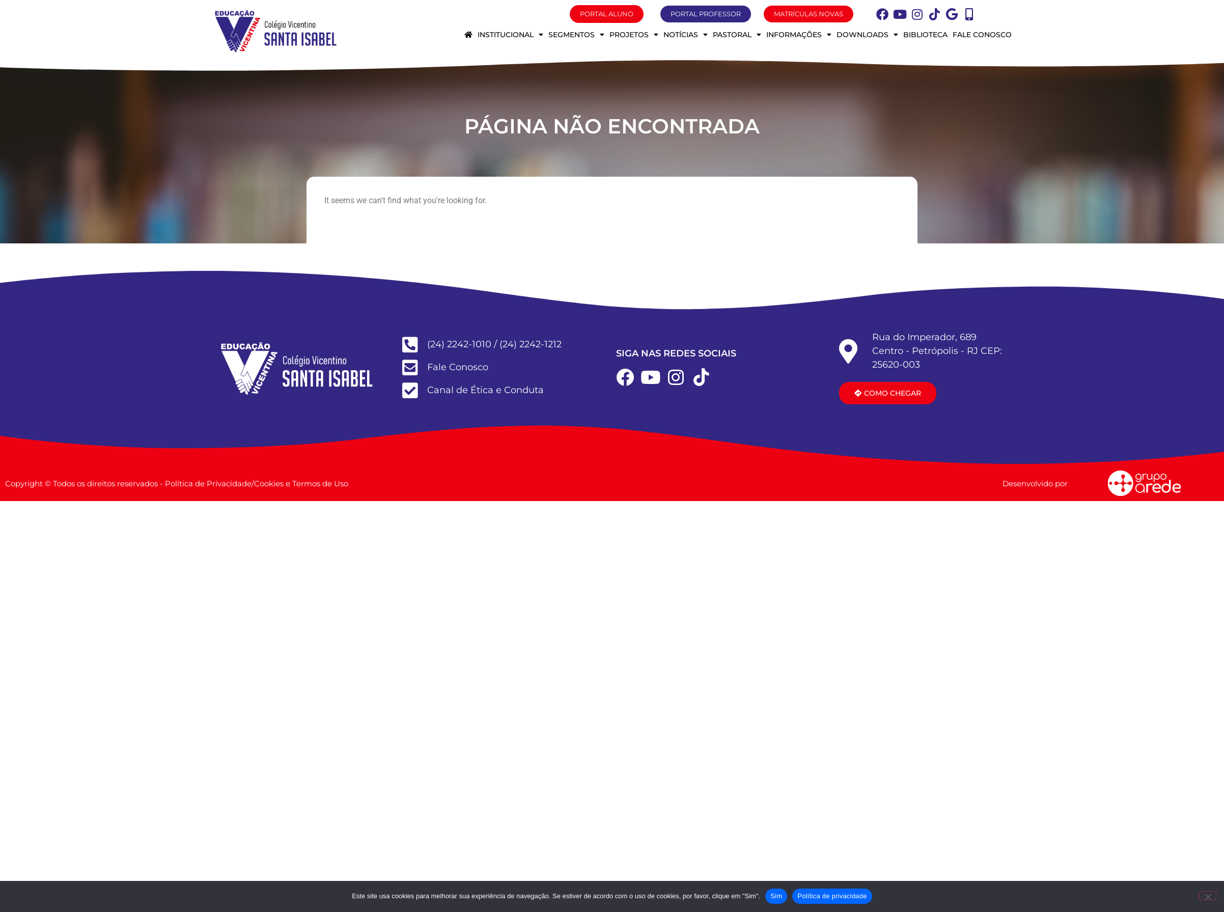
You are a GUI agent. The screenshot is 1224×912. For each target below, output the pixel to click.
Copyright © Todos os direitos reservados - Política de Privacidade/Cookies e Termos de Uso (176, 483)
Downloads (867, 34)
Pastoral (737, 34)
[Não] (1207, 895)
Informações (798, 34)
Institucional (510, 34)
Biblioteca (925, 34)
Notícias (685, 34)
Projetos (633, 34)
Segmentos (576, 34)
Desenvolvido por (1035, 483)
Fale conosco (982, 34)
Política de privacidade (832, 896)
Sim (776, 896)
